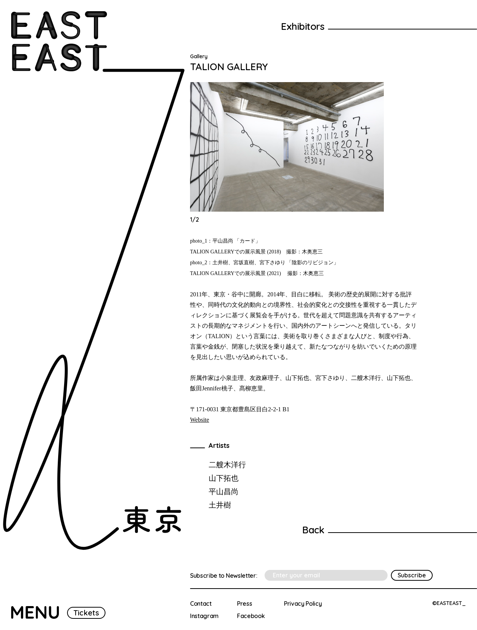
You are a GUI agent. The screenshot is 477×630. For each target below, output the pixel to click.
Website (199, 420)
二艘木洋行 (227, 464)
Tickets (86, 612)
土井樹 (220, 504)
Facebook (251, 616)
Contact (201, 603)
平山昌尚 (223, 491)
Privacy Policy (303, 603)
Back (313, 530)
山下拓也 (223, 478)
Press (244, 603)
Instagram (204, 616)
